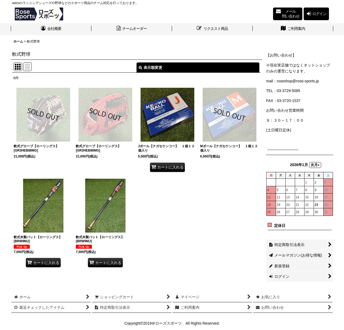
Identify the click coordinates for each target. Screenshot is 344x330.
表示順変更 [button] (150, 67)
